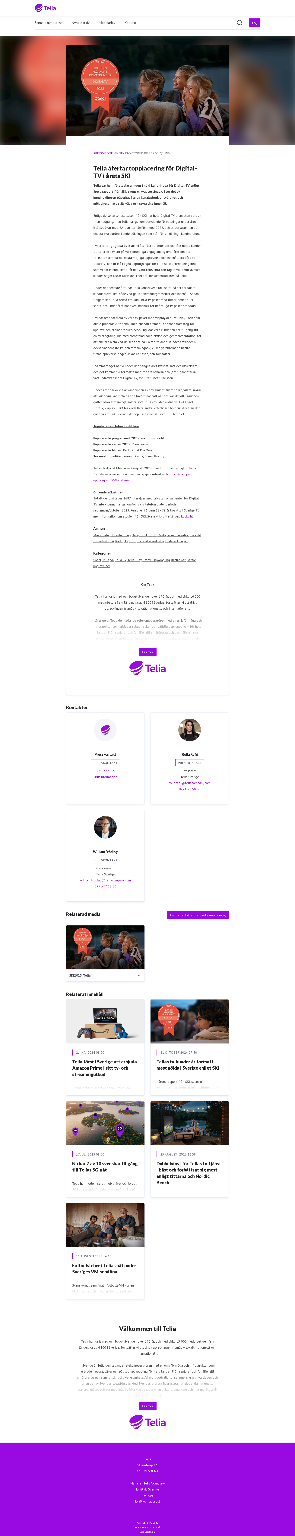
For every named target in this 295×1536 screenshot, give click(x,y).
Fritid (132, 541)
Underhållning (120, 535)
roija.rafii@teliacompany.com (190, 783)
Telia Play (134, 560)
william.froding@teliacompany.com (105, 880)
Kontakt (130, 22)
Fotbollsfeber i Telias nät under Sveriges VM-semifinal (104, 1269)
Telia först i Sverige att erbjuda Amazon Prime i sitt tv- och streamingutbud (104, 1068)
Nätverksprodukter (150, 541)
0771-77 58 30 (105, 771)
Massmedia (101, 535)
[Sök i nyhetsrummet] (240, 23)
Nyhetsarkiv (80, 22)
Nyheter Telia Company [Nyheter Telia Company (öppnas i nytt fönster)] (147, 1483)
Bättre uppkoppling (156, 560)
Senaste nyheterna (48, 22)
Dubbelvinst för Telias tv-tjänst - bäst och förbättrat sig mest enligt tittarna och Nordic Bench (189, 1173)
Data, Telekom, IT (144, 535)
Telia (105, 560)
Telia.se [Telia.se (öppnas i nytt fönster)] (147, 1495)
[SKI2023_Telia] (105, 948)
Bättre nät (178, 560)
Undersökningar (176, 541)
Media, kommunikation (173, 535)
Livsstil (195, 535)
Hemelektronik (103, 541)
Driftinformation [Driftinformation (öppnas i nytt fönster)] (105, 777)
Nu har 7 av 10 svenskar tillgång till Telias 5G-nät (105, 1167)
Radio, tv (121, 541)
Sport (97, 560)
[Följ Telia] (254, 22)
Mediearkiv (107, 22)
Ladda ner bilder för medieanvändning (198, 915)
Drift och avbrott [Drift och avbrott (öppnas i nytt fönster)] (147, 1501)
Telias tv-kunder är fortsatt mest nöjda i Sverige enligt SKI (188, 1065)
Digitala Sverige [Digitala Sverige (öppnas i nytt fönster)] (147, 1489)
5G (112, 560)
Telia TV (120, 560)
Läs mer (147, 652)
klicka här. (188, 516)
